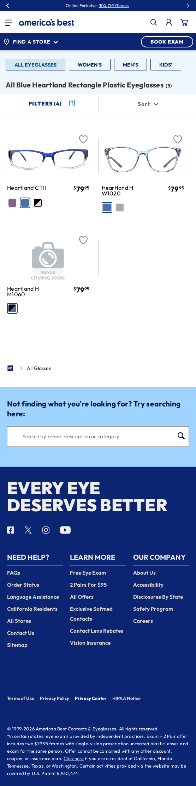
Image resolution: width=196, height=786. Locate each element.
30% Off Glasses (114, 5)
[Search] (98, 436)
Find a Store (31, 41)
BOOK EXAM (167, 42)
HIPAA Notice (126, 698)
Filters (53, 103)
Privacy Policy (54, 698)
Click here (74, 758)
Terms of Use (20, 698)
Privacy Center (91, 699)
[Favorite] (83, 135)
